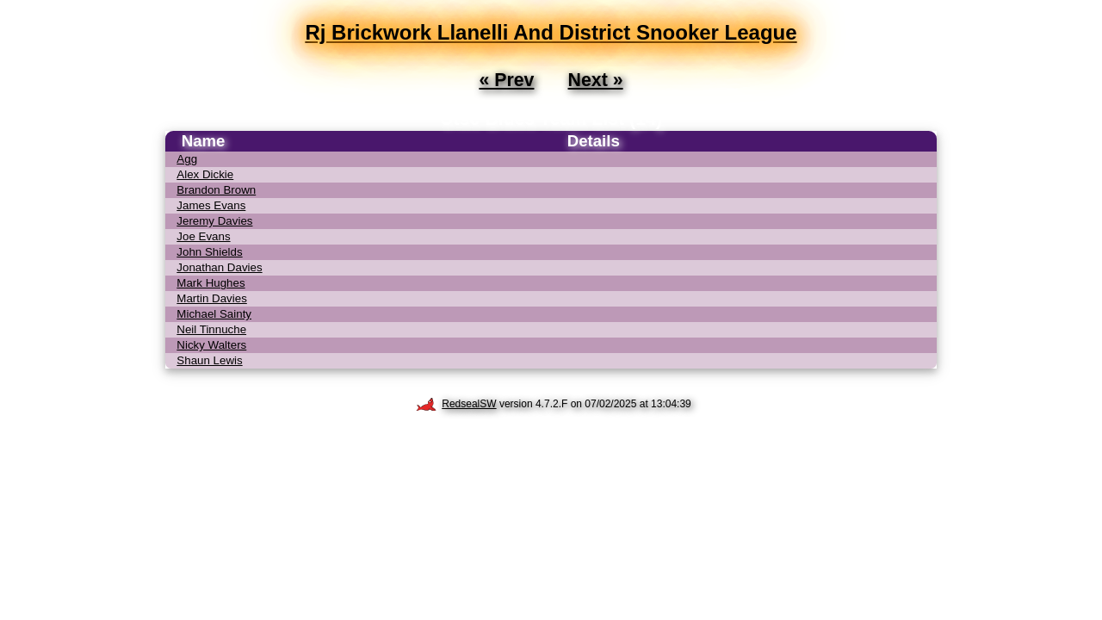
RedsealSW (456, 404)
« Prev (506, 80)
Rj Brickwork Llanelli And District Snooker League (550, 32)
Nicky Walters (211, 344)
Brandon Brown (216, 189)
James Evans (210, 205)
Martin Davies (211, 298)
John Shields (209, 251)
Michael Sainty (213, 313)
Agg (186, 158)
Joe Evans (203, 236)
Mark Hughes (210, 282)
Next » (595, 80)
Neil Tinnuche (211, 329)
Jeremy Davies (214, 220)
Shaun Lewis (209, 360)
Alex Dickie (204, 174)
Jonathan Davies (219, 267)
